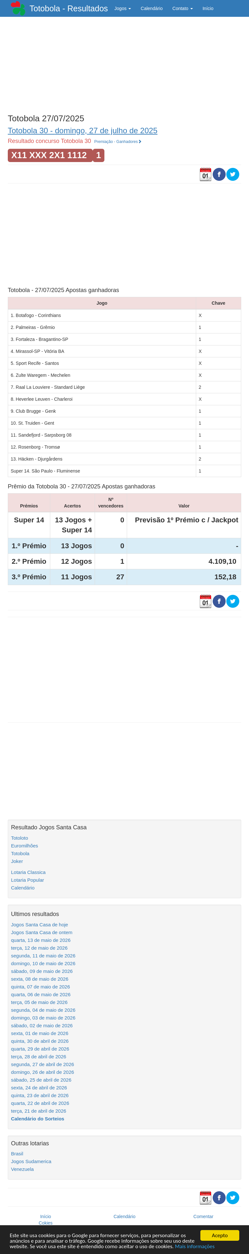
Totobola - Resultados (69, 8)
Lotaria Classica (28, 872)
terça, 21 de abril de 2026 (38, 1111)
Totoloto (19, 838)
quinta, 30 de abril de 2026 (40, 1041)
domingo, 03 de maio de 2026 (43, 1017)
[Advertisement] (124, 63)
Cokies (46, 1223)
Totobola (20, 853)
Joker (17, 861)
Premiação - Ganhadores (118, 141)
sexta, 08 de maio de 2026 (39, 979)
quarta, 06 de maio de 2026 (40, 994)
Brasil (17, 1153)
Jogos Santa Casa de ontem (41, 932)
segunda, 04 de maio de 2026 (43, 1010)
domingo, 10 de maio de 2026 (43, 963)
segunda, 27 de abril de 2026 (42, 1064)
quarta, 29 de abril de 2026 (40, 1049)
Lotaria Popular (27, 880)
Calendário (152, 8)
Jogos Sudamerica (31, 1161)
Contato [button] (182, 8)
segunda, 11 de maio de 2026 (43, 955)
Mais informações (195, 1246)
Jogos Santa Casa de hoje (39, 924)
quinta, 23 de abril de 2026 (40, 1095)
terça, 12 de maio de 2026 (39, 948)
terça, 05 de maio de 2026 (39, 1002)
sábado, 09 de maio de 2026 (42, 971)
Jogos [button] (122, 8)
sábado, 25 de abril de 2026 (41, 1080)
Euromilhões (24, 845)
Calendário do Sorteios (37, 1118)
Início (208, 8)
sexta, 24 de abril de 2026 (39, 1087)
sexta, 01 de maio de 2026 (39, 1033)
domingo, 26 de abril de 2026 (42, 1072)
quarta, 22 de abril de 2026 (40, 1103)
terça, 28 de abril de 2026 (38, 1056)
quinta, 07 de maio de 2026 (40, 986)
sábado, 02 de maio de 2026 (42, 1025)
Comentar (203, 1216)
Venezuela (22, 1169)
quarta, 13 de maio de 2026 (40, 940)
